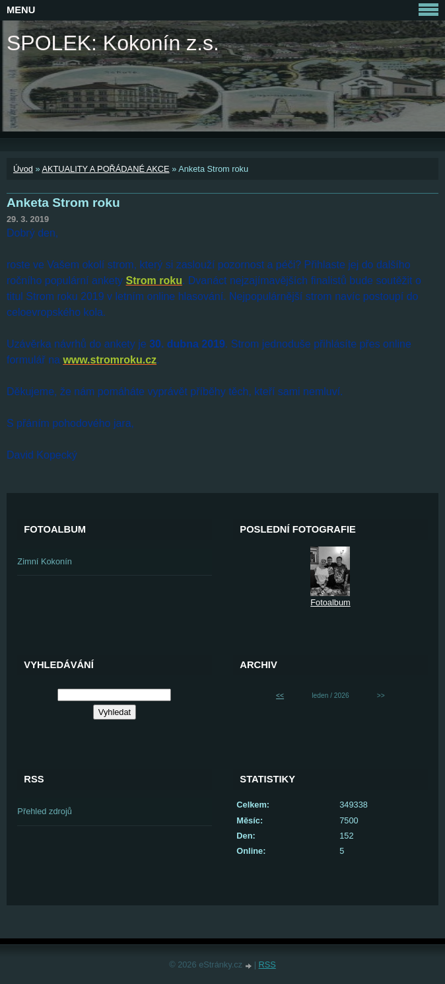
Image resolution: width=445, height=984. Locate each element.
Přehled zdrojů (44, 811)
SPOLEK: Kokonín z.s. (113, 43)
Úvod (23, 169)
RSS (267, 964)
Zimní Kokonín (44, 561)
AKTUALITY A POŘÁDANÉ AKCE (105, 169)
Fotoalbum (330, 602)
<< (280, 695)
